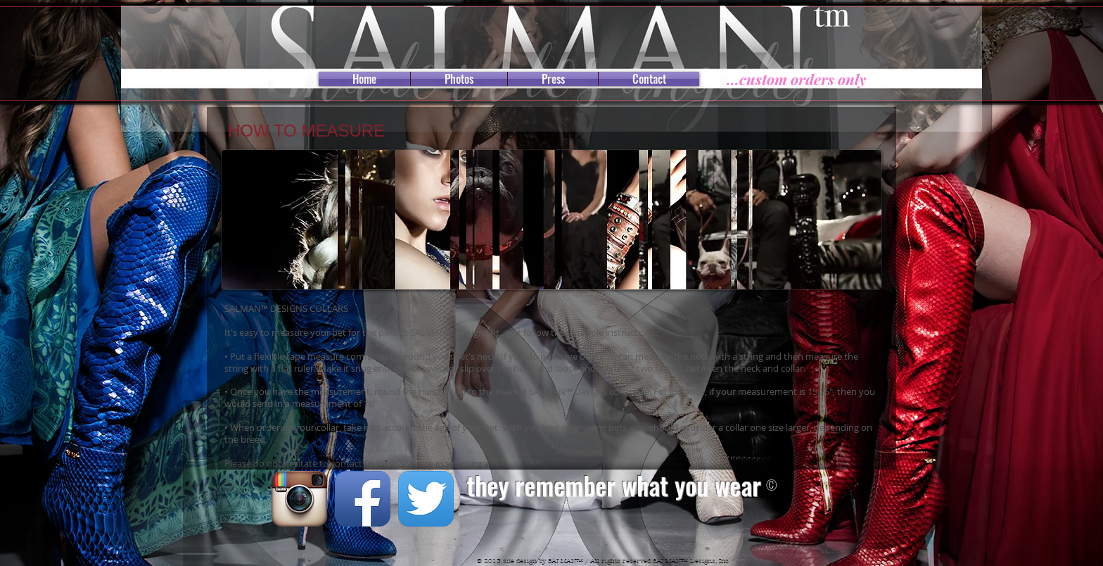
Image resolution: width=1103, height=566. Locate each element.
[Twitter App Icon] (426, 499)
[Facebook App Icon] (362, 499)
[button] (551, 219)
